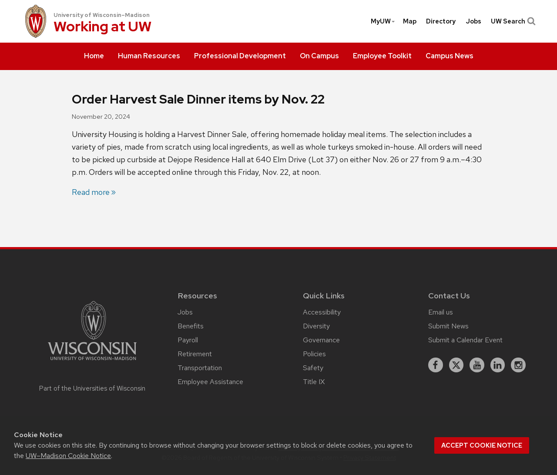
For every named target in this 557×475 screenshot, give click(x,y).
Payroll (188, 340)
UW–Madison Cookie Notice (68, 455)
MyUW (383, 21)
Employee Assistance (210, 381)
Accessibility (322, 312)
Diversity (316, 326)
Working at (102, 27)
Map (409, 21)
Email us (440, 312)
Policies (314, 353)
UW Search (512, 21)
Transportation (200, 367)
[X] (456, 365)
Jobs (473, 21)
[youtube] (477, 365)
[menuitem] (94, 56)
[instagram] (518, 365)
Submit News (448, 326)
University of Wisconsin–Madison (102, 15)
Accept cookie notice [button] (481, 445)
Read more (91, 192)
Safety (313, 367)
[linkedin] (497, 365)
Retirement (195, 353)
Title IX (314, 381)
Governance (321, 340)
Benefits (191, 326)
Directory (441, 21)
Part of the (92, 388)
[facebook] (435, 365)
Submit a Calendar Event (465, 340)
